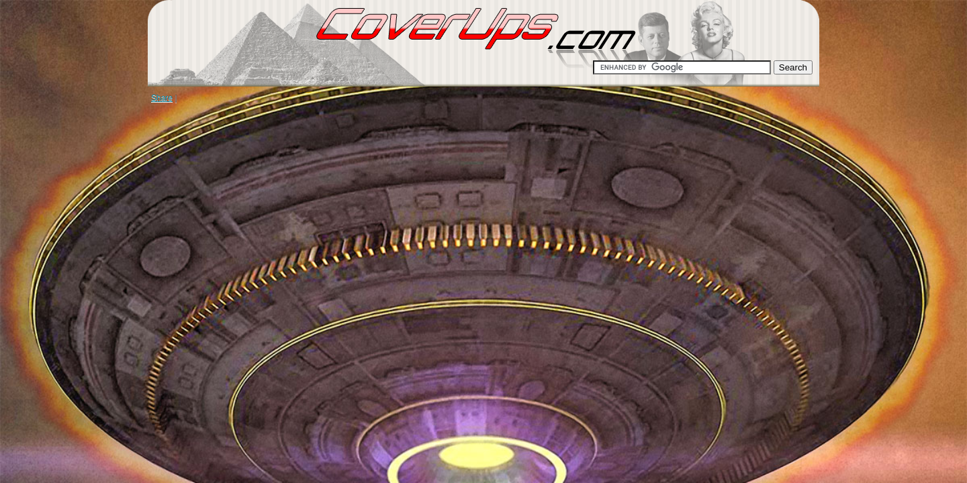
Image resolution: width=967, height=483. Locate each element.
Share (162, 98)
